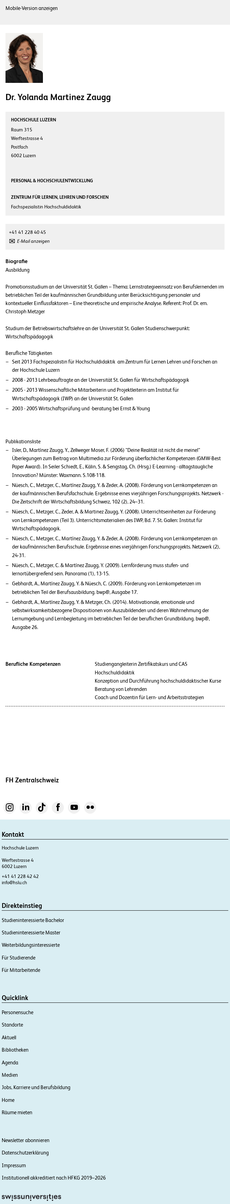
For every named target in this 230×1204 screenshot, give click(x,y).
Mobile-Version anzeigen (31, 8)
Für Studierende (18, 958)
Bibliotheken (15, 1050)
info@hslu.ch (14, 882)
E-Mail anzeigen (33, 241)
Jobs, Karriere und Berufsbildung (36, 1087)
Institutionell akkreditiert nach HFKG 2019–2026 (54, 1178)
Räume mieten (17, 1112)
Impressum (14, 1165)
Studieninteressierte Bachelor (33, 920)
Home (8, 1100)
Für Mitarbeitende (21, 970)
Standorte (12, 1025)
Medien (10, 1075)
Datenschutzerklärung (25, 1153)
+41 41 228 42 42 (20, 876)
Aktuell (9, 1037)
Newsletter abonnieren (25, 1140)
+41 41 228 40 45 (27, 232)
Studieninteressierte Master (31, 932)
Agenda (10, 1062)
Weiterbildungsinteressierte (31, 945)
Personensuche (17, 1012)
